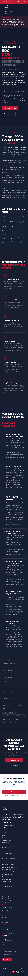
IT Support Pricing (6, 879)
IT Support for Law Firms (8, 876)
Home (3, 38)
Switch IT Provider (6, 881)
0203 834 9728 (10, 108)
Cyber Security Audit (8, 674)
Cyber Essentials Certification (9, 872)
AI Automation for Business (8, 856)
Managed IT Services (8, 701)
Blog (3, 835)
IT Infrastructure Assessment (9, 845)
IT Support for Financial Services (9, 891)
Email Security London (8, 670)
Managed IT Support (8, 705)
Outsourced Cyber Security (9, 663)
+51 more (4, 904)
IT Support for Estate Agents (8, 896)
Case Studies (5, 837)
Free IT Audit (5, 842)
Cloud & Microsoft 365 (8, 712)
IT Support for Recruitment (7, 898)
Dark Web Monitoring (8, 677)
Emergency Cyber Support (9, 681)
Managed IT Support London (10, 698)
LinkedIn (5, 827)
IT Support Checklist (7, 847)
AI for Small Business (7, 853)
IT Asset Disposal (20, 726)
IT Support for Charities (7, 900)
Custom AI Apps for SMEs (8, 858)
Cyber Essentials (7, 719)
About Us (8, 972)
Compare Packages (7, 840)
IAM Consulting (14, 722)
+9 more (4, 924)
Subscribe (14, 791)
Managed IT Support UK (9, 695)
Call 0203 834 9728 (14, 760)
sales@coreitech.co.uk (9, 825)
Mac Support (18, 719)
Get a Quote (8, 114)
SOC (4, 722)
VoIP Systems (19, 715)
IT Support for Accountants (8, 894)
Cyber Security (9, 38)
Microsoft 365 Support (7, 874)
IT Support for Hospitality (7, 902)
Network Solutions (7, 715)
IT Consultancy (7, 708)
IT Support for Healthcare (7, 892)
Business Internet (7, 726)
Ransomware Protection (9, 667)
